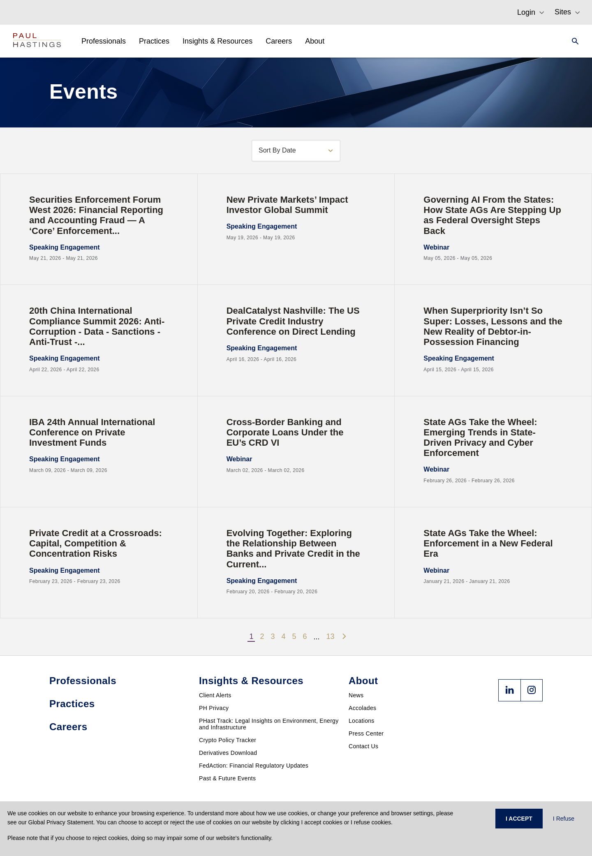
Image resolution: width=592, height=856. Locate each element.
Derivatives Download (228, 753)
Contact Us (363, 746)
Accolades (362, 708)
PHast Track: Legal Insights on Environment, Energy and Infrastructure (269, 724)
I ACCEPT (519, 818)
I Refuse (563, 818)
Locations (362, 720)
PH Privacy (214, 708)
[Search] (573, 41)
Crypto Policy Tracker (227, 740)
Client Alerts (215, 695)
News (356, 695)
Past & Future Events (227, 778)
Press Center (366, 733)
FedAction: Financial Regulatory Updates (253, 765)
